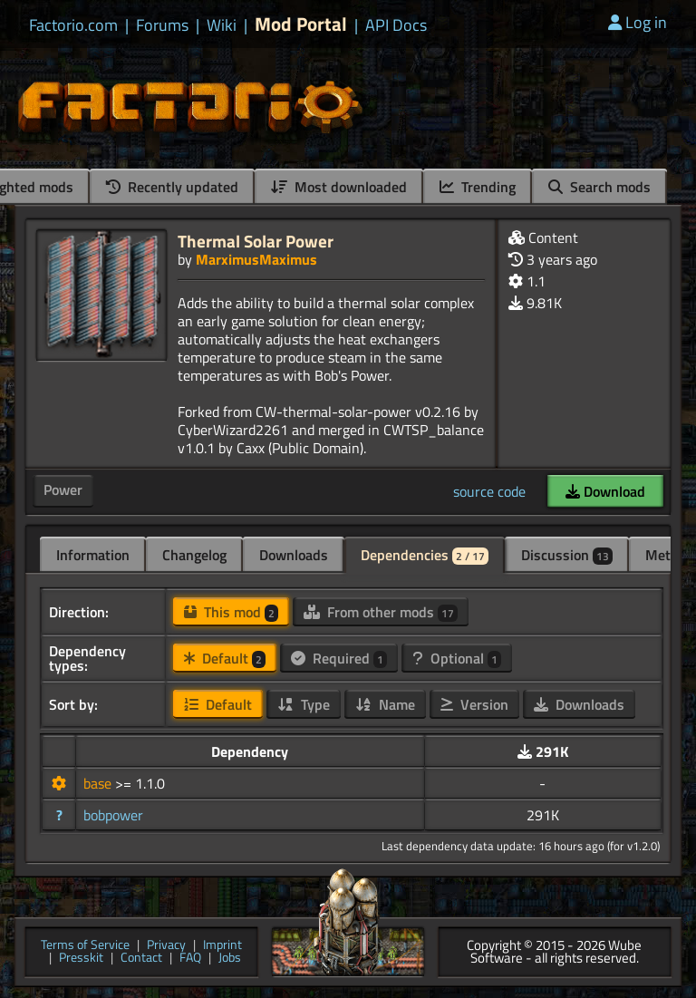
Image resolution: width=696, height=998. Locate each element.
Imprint (222, 946)
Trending (478, 187)
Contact (141, 958)
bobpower (113, 815)
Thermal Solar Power (256, 241)
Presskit (81, 958)
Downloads (293, 555)
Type (303, 704)
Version (474, 704)
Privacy (166, 946)
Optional (456, 658)
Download (605, 491)
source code (489, 491)
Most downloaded (339, 187)
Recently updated (172, 187)
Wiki (222, 25)
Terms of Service (85, 946)
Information (93, 555)
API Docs (396, 25)
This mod (231, 612)
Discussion (567, 555)
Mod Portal (301, 24)
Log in (637, 22)
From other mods (381, 612)
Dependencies (424, 555)
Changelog (194, 555)
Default (225, 658)
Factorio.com (73, 25)
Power (63, 489)
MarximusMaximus (256, 259)
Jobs (229, 958)
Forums (162, 25)
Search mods (599, 187)
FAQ (190, 958)
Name (385, 704)
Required (339, 658)
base (99, 783)
